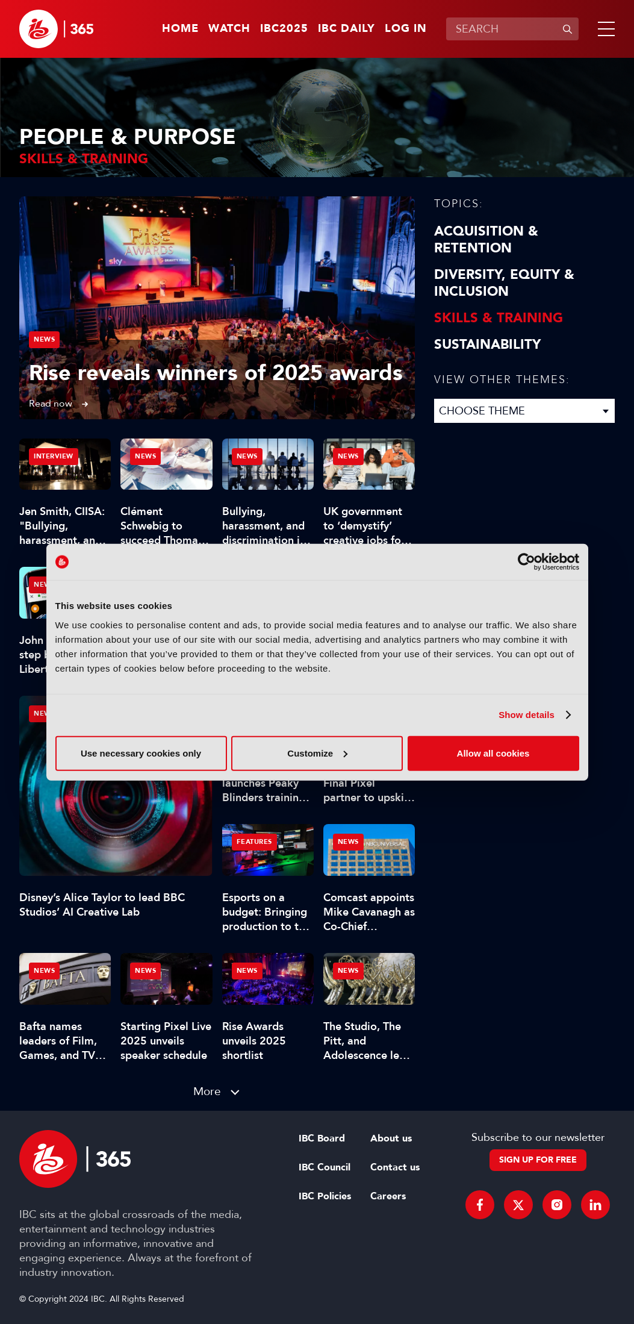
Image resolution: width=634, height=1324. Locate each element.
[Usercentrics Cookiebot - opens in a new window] (526, 562)
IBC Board (322, 1138)
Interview (53, 456)
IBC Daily (346, 29)
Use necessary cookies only (141, 753)
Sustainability (487, 345)
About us (391, 1138)
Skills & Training (498, 318)
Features (254, 841)
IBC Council (324, 1167)
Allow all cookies (493, 753)
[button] (604, 29)
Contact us (395, 1167)
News (44, 339)
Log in (406, 29)
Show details (527, 715)
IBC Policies (325, 1196)
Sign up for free (538, 1160)
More (207, 1091)
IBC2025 (284, 29)
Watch (229, 29)
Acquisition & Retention (486, 239)
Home (180, 29)
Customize (317, 753)
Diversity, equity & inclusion (504, 283)
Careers (388, 1196)
